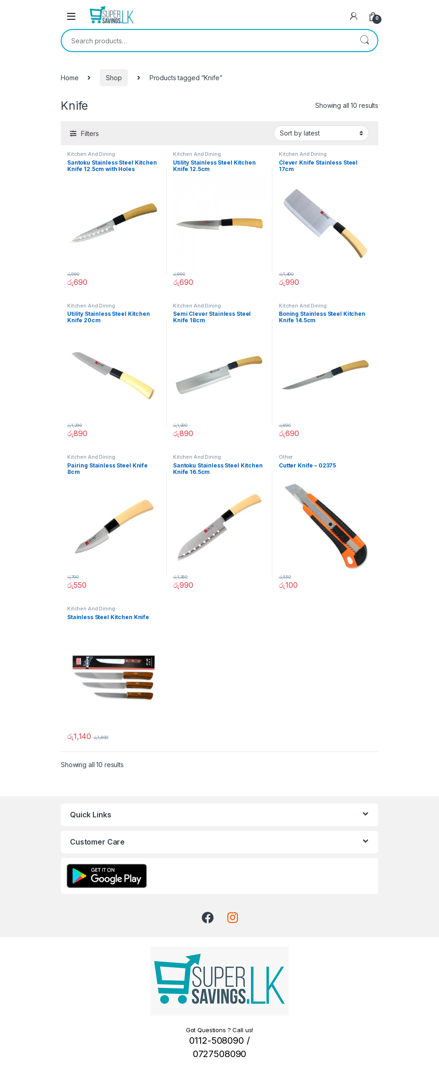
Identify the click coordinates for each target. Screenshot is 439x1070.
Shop (113, 78)
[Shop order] (321, 133)
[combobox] (207, 40)
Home (69, 78)
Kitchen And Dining (91, 154)
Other (286, 457)
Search (364, 40)
